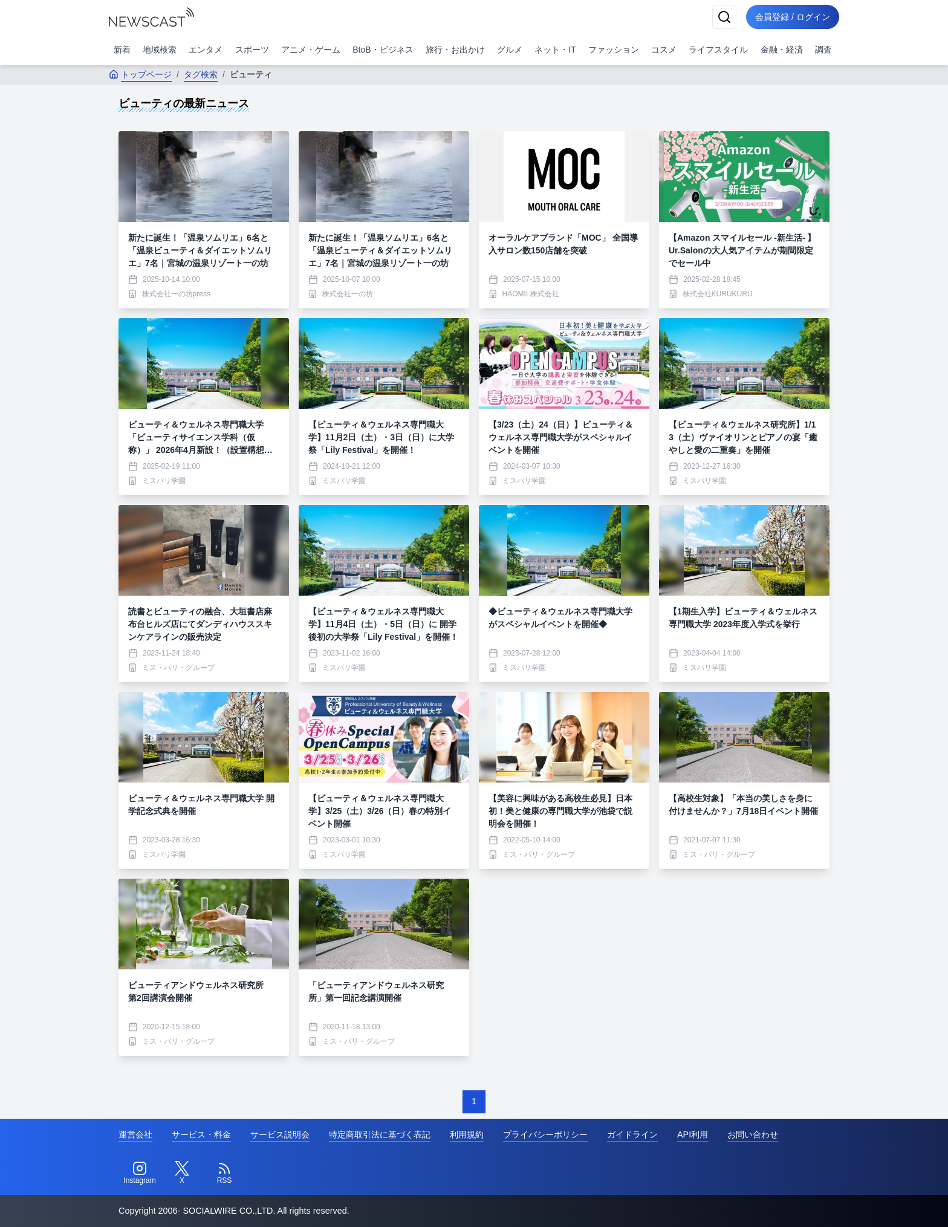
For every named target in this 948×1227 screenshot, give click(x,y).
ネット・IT (555, 49)
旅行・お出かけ (455, 49)
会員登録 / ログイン (792, 17)
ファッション (613, 49)
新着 (122, 49)
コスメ (664, 49)
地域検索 (160, 49)
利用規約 (467, 1134)
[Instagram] (139, 1173)
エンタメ (205, 49)
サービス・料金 (201, 1134)
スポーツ (252, 49)
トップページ (140, 74)
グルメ (509, 49)
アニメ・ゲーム (310, 49)
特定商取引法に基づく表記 (379, 1134)
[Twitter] (182, 1173)
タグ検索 (201, 74)
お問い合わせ (752, 1134)
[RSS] (224, 1173)
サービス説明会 (280, 1134)
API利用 (692, 1134)
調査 (823, 49)
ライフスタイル (718, 49)
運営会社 (135, 1134)
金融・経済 (782, 49)
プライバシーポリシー (545, 1134)
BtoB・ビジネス (382, 49)
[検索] (723, 17)
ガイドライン (632, 1134)
